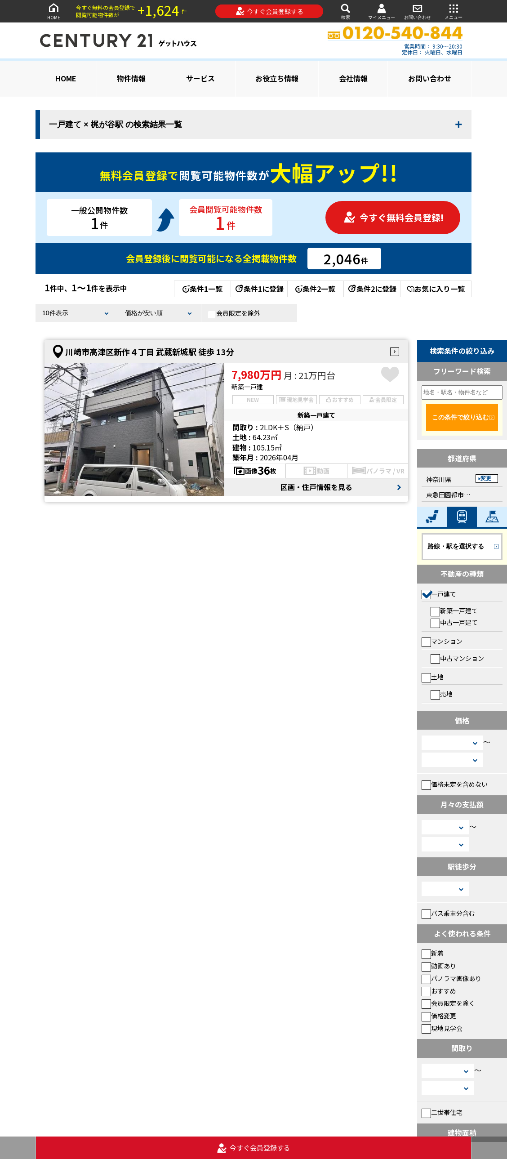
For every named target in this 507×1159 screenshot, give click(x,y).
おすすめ (439, 990)
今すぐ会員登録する (269, 11)
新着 (433, 953)
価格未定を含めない (455, 784)
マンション (442, 641)
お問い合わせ (418, 11)
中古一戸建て (454, 622)
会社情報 (353, 78)
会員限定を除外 (234, 313)
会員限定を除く (448, 1003)
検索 (346, 11)
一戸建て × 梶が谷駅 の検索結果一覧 (115, 124)
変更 (485, 478)
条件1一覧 (202, 288)
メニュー (453, 11)
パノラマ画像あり (451, 978)
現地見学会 (442, 1028)
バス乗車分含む (448, 913)
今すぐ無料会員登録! (393, 217)
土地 (433, 676)
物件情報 (131, 78)
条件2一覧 (315, 288)
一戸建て (439, 593)
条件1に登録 (259, 288)
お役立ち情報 (276, 78)
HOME (53, 11)
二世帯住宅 (442, 1112)
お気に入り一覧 (436, 288)
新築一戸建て (454, 610)
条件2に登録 (371, 288)
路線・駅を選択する (455, 546)
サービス (200, 78)
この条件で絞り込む (460, 417)
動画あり (439, 965)
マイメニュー (382, 11)
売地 (442, 693)
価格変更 (439, 1015)
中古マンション (457, 658)
